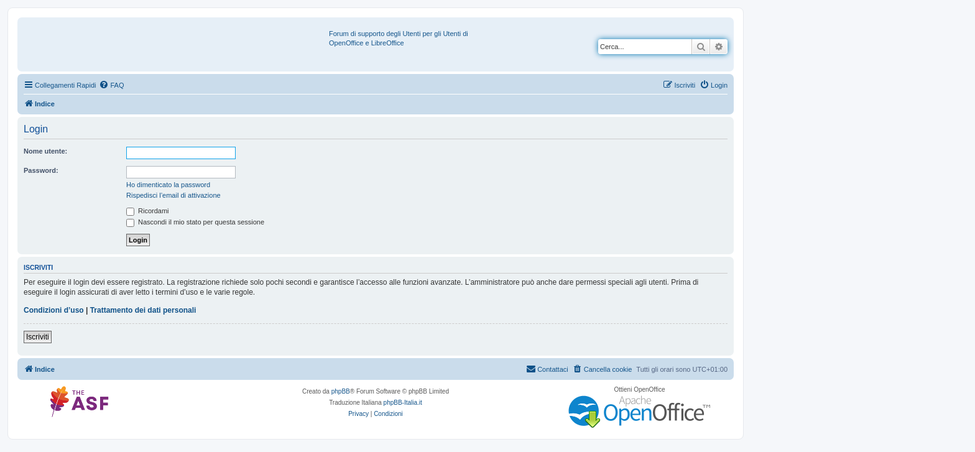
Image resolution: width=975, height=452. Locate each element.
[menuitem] (111, 85)
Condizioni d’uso (54, 310)
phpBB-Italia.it (403, 402)
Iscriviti (37, 337)
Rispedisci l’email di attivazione (173, 195)
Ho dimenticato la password (168, 184)
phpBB (340, 391)
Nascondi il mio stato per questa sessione (195, 222)
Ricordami (147, 210)
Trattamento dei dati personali (143, 310)
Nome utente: (45, 151)
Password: (41, 170)
